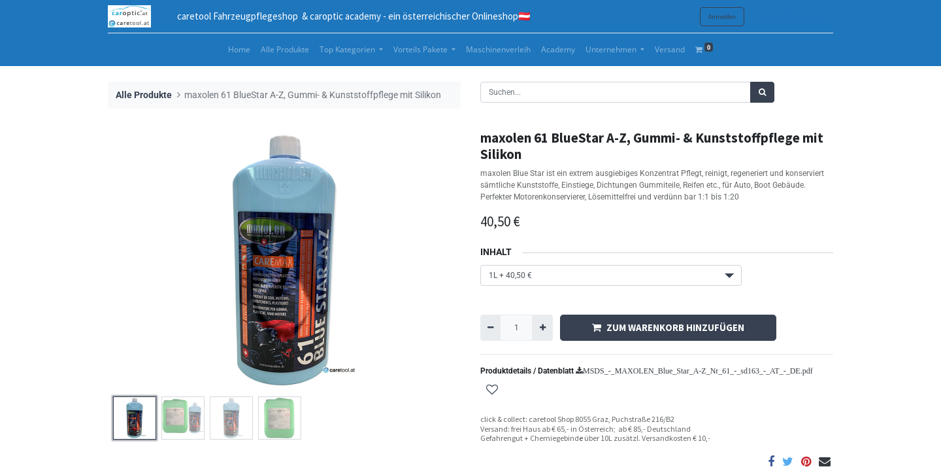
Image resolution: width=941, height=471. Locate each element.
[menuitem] (239, 50)
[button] (492, 391)
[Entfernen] (490, 328)
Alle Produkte (144, 95)
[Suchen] (762, 92)
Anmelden (722, 16)
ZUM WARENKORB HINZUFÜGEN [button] (668, 327)
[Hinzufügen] (542, 328)
